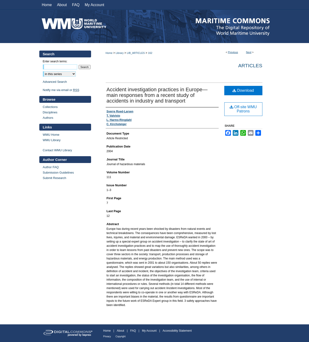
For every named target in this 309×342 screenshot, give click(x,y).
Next (248, 52)
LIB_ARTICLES (136, 53)
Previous (233, 52)
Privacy (107, 336)
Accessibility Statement (177, 330)
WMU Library (52, 140)
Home (109, 53)
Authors (48, 117)
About (120, 330)
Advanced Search (55, 82)
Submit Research (54, 178)
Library (120, 53)
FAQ (133, 330)
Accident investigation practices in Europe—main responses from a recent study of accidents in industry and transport (157, 95)
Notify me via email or (61, 90)
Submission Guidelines (58, 172)
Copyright (121, 336)
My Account (149, 330)
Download (243, 90)
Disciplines (50, 112)
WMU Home (51, 134)
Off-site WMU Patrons (243, 109)
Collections (50, 107)
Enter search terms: (55, 61)
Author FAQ (51, 167)
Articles (250, 65)
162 (150, 53)
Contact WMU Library (57, 150)
